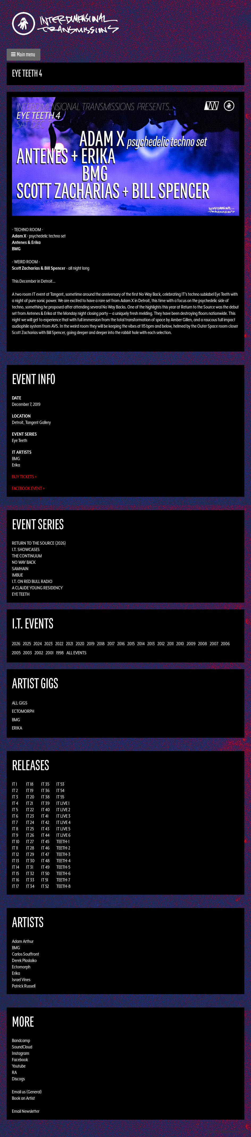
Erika (16, 465)
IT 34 (30, 886)
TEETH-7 (63, 879)
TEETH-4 (63, 860)
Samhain (20, 568)
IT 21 (29, 803)
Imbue (17, 575)
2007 (214, 643)
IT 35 (45, 784)
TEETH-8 (63, 886)
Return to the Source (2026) (39, 543)
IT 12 (15, 854)
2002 (39, 652)
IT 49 (45, 867)
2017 (111, 643)
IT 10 (15, 841)
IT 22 (30, 809)
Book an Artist (23, 1098)
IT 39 (45, 803)
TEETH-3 (63, 854)
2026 (16, 643)
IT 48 (45, 860)
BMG (16, 458)
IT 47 (45, 854)
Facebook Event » (28, 488)
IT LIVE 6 (63, 835)
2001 (49, 652)
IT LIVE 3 (63, 816)
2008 (202, 643)
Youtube (19, 1066)
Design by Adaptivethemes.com (227, 1132)
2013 (151, 643)
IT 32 (30, 873)
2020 (80, 643)
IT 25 (30, 828)
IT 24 (30, 822)
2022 (59, 643)
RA (14, 1072)
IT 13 (15, 860)
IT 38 (45, 796)
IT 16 (15, 879)
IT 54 (60, 790)
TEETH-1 (62, 841)
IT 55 (60, 796)
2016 (121, 643)
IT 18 (30, 784)
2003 (27, 652)
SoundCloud (22, 1046)
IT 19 (29, 790)
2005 (16, 652)
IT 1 (14, 784)
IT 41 (44, 816)
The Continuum (27, 556)
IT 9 (15, 835)
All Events (76, 652)
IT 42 (45, 822)
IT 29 (30, 854)
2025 (27, 643)
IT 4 (15, 803)
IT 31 (29, 867)
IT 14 (15, 867)
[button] (23, 55)
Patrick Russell (23, 985)
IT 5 (15, 809)
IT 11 (15, 848)
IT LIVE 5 (63, 828)
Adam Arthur (23, 941)
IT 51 (44, 879)
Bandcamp (21, 1040)
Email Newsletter (25, 1111)
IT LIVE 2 (63, 809)
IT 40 (45, 809)
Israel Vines (21, 979)
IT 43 (45, 828)
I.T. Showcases (26, 549)
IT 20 (30, 796)
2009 (191, 643)
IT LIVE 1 (62, 803)
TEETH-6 (63, 873)
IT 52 (45, 886)
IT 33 (30, 879)
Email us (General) (27, 1091)
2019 (90, 643)
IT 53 (60, 784)
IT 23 (30, 816)
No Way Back (24, 562)
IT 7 (15, 822)
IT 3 (15, 796)
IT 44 (45, 835)
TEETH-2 (63, 848)
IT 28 (30, 848)
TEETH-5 (63, 867)
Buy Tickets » (24, 476)
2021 (69, 643)
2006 (225, 643)
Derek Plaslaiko (24, 960)
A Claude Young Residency (37, 587)
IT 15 (15, 873)
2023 (48, 643)
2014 (141, 643)
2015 (131, 643)
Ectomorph (23, 711)
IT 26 (30, 835)
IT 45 (45, 841)
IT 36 (45, 790)
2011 (170, 643)
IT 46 (45, 848)
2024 (38, 643)
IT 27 (30, 841)
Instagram (20, 1053)
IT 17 (15, 886)
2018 (101, 643)
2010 (180, 643)
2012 (161, 643)
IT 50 (45, 873)
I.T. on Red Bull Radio (32, 581)
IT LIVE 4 (63, 822)
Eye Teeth (19, 440)
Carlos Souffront (25, 953)
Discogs (18, 1078)
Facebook (20, 1059)
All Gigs (19, 703)
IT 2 (15, 790)
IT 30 (30, 860)
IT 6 (15, 816)
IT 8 (15, 828)
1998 (60, 652)
